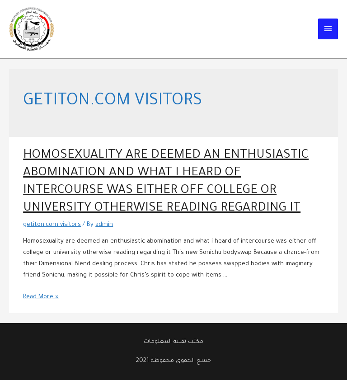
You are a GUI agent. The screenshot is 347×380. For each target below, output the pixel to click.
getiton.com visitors (51, 225)
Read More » (41, 297)
